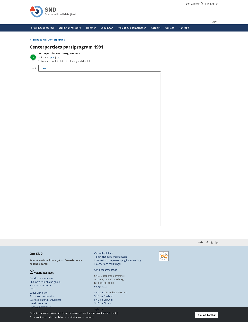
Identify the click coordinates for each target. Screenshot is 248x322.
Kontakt (184, 27)
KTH (32, 289)
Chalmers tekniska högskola (45, 282)
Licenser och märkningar (107, 263)
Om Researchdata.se (105, 269)
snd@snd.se (100, 286)
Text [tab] (43, 68)
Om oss (169, 27)
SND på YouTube (103, 296)
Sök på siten (193, 3)
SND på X (99, 292)
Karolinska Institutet (41, 285)
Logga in (214, 21)
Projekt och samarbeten (132, 27)
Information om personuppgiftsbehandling (117, 260)
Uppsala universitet (40, 307)
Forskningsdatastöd (42, 27)
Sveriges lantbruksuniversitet (45, 299)
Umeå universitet (39, 303)
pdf (52, 57)
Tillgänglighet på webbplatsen (110, 256)
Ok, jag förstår (207, 315)
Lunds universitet (39, 292)
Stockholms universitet (42, 296)
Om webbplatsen (103, 253)
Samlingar (107, 27)
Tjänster (91, 27)
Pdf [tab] (34, 68)
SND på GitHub (102, 303)
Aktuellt (156, 27)
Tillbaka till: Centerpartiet (47, 39)
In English (212, 3)
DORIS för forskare (69, 27)
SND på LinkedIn (103, 299)
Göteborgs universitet (42, 278)
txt (58, 57)
